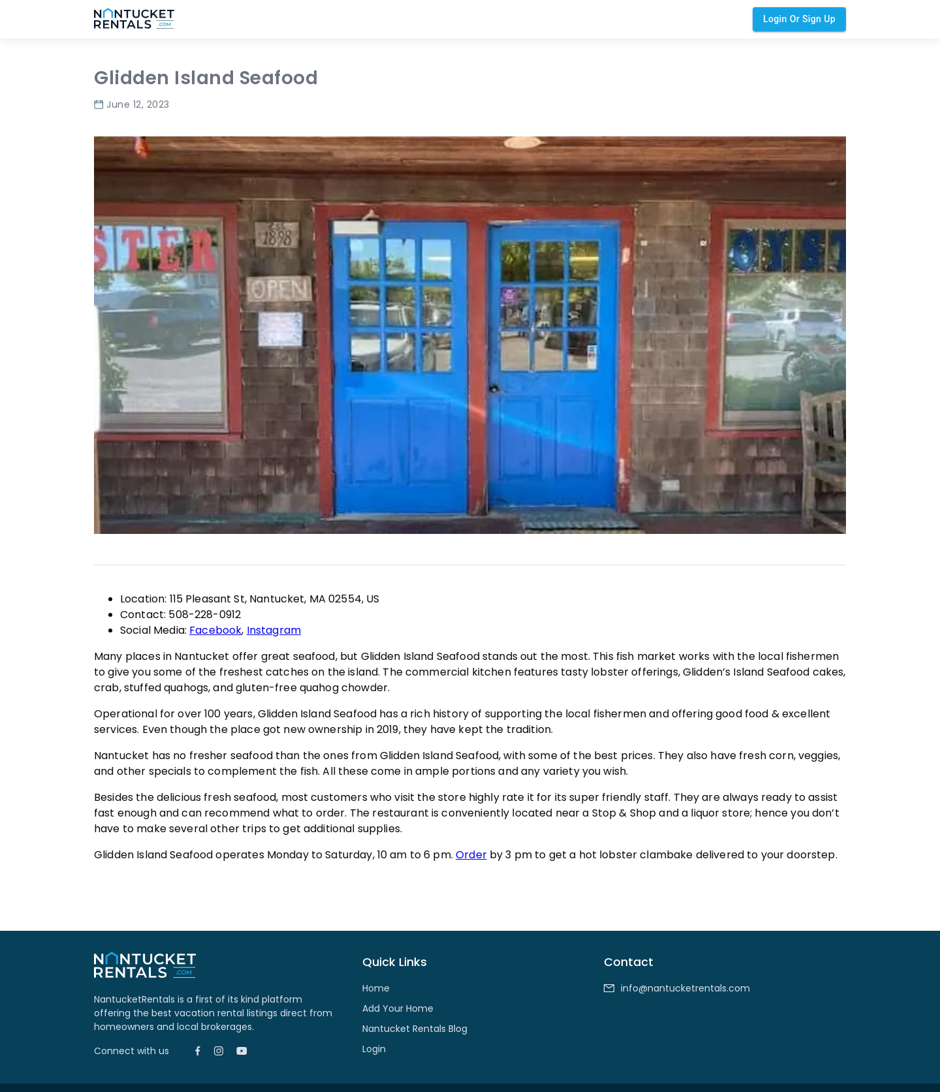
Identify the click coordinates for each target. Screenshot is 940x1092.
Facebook (215, 630)
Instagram (274, 630)
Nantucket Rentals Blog (414, 1028)
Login (374, 1048)
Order (471, 854)
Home (376, 988)
